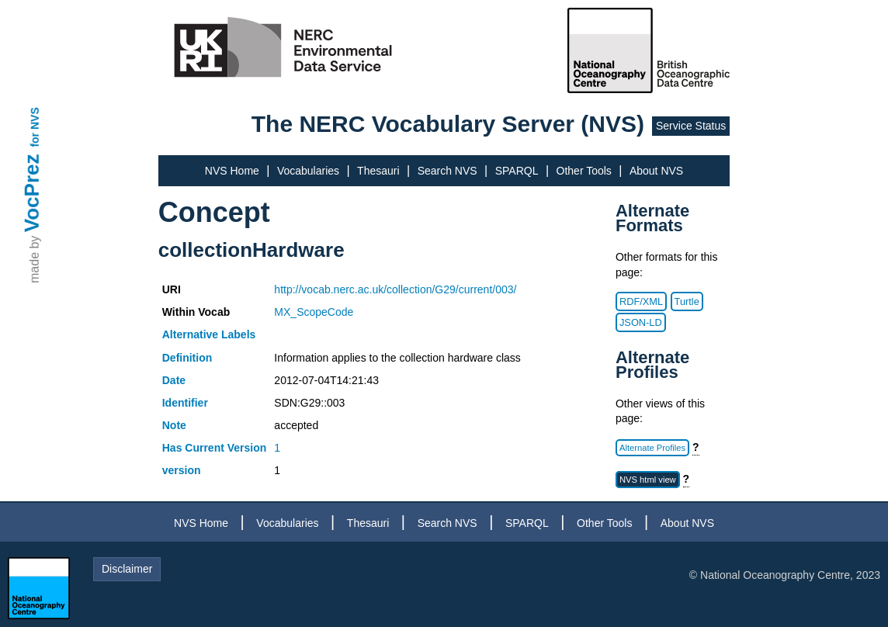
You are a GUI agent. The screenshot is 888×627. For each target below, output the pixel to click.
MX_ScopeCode (313, 312)
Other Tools (584, 171)
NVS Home (232, 171)
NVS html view (647, 479)
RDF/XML (641, 301)
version (181, 470)
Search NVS (447, 171)
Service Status (691, 126)
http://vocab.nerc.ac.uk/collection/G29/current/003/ (395, 289)
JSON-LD (640, 322)
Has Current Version (214, 448)
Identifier (185, 403)
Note (174, 425)
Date (174, 380)
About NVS (656, 171)
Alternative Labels (209, 334)
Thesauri (378, 171)
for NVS (35, 127)
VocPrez (31, 193)
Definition (187, 358)
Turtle (687, 301)
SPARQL (517, 171)
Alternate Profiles (652, 447)
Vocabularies (308, 171)
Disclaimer (127, 569)
